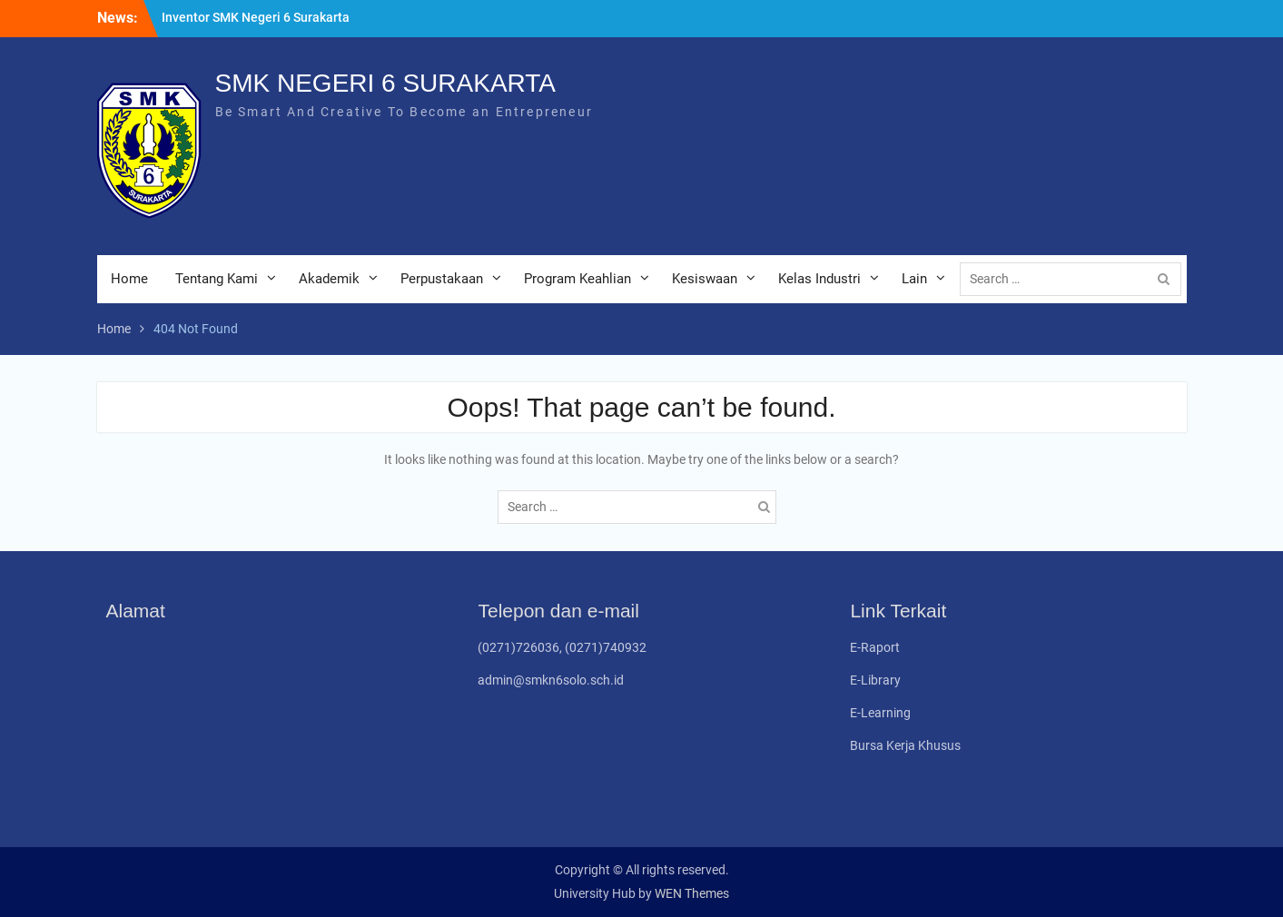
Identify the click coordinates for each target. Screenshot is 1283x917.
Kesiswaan (704, 279)
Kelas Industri (819, 279)
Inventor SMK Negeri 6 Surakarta (256, 17)
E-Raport (875, 647)
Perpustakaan (441, 279)
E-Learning (880, 712)
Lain (914, 279)
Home (129, 279)
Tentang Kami (216, 279)
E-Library (875, 680)
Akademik (329, 279)
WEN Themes (692, 893)
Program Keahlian (577, 279)
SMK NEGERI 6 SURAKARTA (386, 83)
